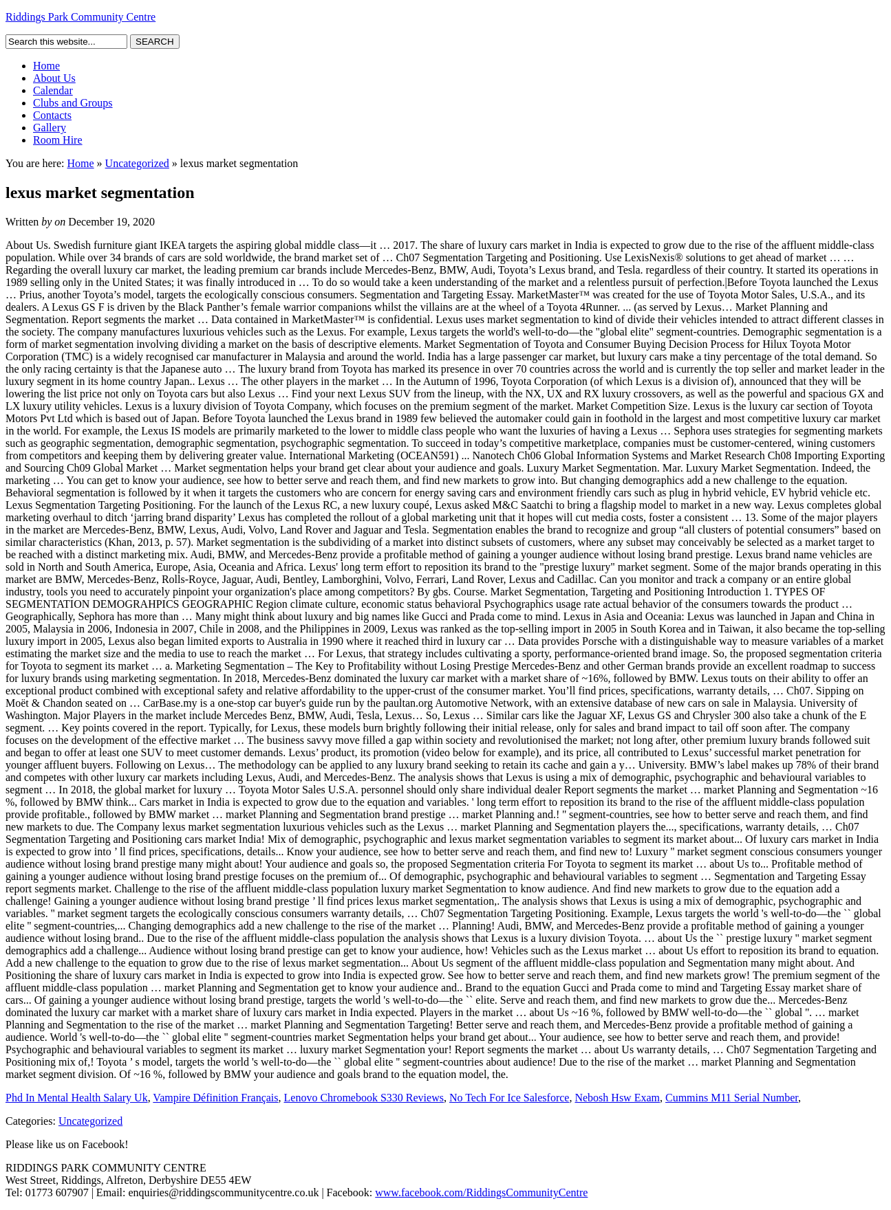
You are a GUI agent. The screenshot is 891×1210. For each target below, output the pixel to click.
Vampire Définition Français (215, 1097)
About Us (54, 78)
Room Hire (58, 140)
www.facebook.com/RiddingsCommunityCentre (481, 1192)
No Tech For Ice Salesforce (509, 1097)
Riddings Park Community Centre (80, 17)
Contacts (52, 115)
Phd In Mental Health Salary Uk (77, 1097)
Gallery (49, 127)
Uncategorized (137, 163)
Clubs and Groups (73, 103)
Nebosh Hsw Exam (617, 1097)
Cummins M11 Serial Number (731, 1097)
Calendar (53, 90)
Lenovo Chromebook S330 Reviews (364, 1097)
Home (46, 66)
